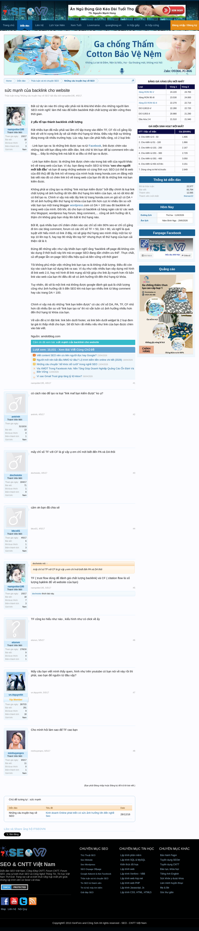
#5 (134, 588)
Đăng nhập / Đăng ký (184, 25)
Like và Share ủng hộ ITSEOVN (25, 828)
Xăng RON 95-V (146, 92)
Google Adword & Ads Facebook (96, 874)
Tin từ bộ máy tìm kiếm (91, 888)
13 (25, 430)
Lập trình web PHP (130, 883)
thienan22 (188, 196)
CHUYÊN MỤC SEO (94, 848)
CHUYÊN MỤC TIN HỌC (136, 848)
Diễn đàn (24, 26)
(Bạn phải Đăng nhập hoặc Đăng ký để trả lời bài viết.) (109, 785)
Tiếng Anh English (169, 873)
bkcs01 (16, 530)
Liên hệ (39, 25)
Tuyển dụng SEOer (170, 860)
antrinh (16, 416)
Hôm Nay (167, 207)
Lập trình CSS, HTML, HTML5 (135, 892)
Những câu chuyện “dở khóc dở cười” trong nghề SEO (67, 364)
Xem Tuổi (76, 25)
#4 (134, 528)
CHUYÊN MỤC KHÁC (174, 848)
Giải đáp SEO (87, 892)
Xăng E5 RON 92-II (148, 103)
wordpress (76, 205)
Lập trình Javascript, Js (132, 887)
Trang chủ (8, 25)
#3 (134, 473)
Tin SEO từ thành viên (91, 883)
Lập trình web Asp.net (131, 878)
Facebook (95, 145)
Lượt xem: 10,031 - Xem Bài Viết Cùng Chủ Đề (63, 349)
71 (25, 485)
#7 (134, 692)
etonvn (16, 642)
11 (25, 763)
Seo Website (87, 860)
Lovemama (93, 25)
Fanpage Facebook (167, 233)
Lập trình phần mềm (130, 855)
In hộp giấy (133, 25)
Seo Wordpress (88, 864)
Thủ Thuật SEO (88, 855)
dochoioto (16, 475)
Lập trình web (127, 869)
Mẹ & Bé (164, 887)
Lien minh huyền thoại (171, 883)
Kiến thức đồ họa (129, 864)
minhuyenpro (16, 753)
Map (3, 909)
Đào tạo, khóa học (169, 869)
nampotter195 (68, 96)
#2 (134, 414)
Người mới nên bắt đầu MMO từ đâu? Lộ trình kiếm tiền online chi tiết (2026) (79, 359)
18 (25, 140)
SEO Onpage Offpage (91, 869)
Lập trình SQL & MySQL (132, 860)
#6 (134, 640)
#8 (134, 751)
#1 (134, 383)
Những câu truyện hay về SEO (34, 96)
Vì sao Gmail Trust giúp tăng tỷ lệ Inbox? (59, 376)
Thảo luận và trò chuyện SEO (94, 878)
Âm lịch (144, 220)
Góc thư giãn (166, 892)
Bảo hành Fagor (168, 855)
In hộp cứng (152, 25)
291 (24, 708)
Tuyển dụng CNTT (169, 864)
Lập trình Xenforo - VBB (132, 873)
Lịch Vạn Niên (57, 25)
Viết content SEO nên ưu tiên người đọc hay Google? (67, 355)
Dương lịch (146, 215)
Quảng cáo (167, 269)
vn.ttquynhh (36, 692)
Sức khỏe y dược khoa (172, 878)
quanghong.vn (113, 25)
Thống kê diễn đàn (167, 179)
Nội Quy (22, 909)
